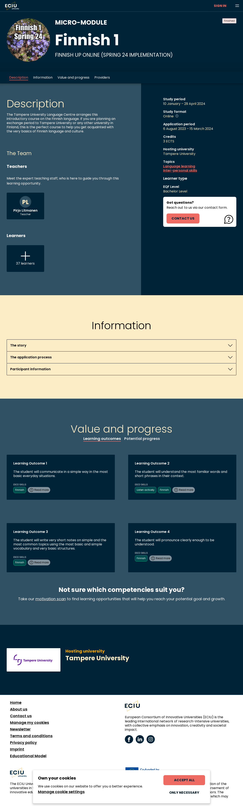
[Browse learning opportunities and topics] (237, 6)
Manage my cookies (29, 722)
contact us (183, 218)
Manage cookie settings (61, 791)
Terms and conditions (31, 735)
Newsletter (20, 729)
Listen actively (145, 490)
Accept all (184, 780)
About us (18, 709)
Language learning (179, 166)
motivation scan (50, 598)
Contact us (21, 715)
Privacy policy (23, 742)
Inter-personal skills (180, 170)
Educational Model (28, 755)
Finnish (19, 490)
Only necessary (184, 792)
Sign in (220, 5)
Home (15, 702)
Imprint (17, 749)
